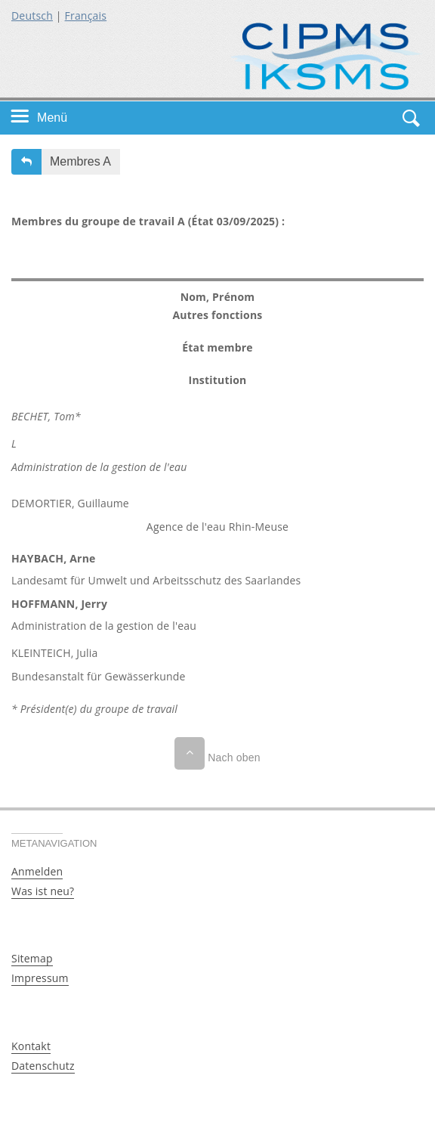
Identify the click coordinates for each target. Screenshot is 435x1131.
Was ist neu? (42, 891)
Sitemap (32, 958)
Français (86, 15)
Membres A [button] (80, 161)
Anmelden (37, 871)
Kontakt (31, 1046)
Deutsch (32, 15)
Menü (52, 117)
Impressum (40, 978)
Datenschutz (43, 1065)
